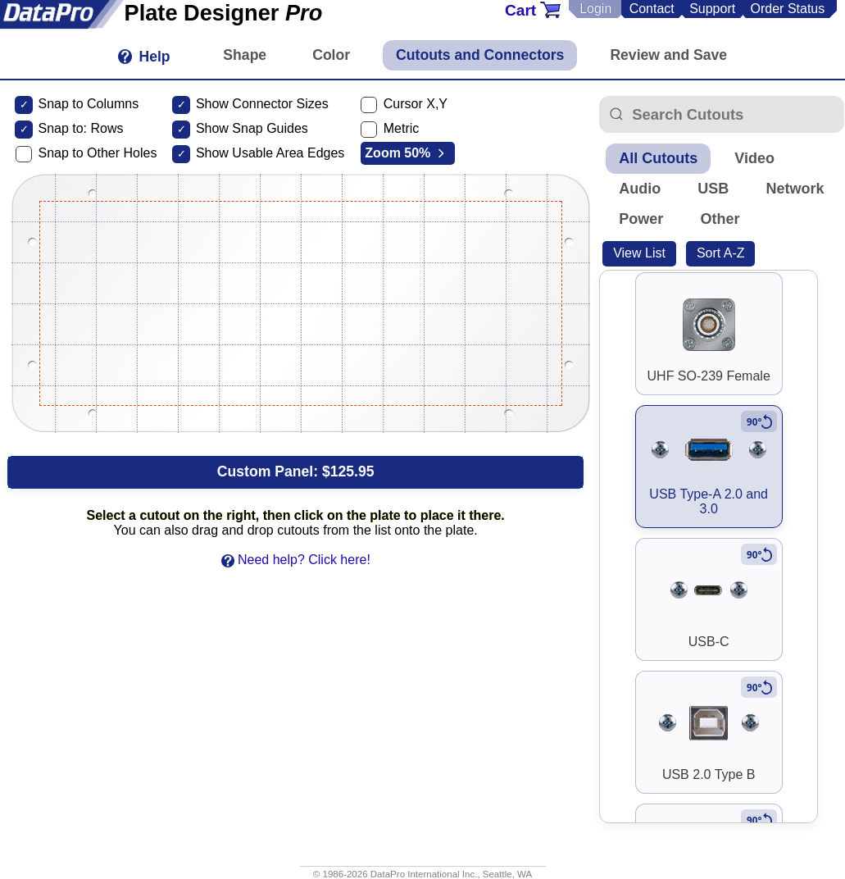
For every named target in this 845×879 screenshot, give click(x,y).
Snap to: (62, 128)
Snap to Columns (88, 104)
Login (595, 9)
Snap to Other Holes (97, 153)
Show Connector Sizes (262, 104)
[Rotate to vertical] (759, 421)
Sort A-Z (721, 253)
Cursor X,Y (415, 104)
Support (712, 9)
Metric (402, 128)
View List (639, 253)
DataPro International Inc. (424, 874)
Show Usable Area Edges (270, 153)
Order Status (788, 9)
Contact (652, 9)
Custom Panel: (296, 471)
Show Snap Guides (252, 128)
